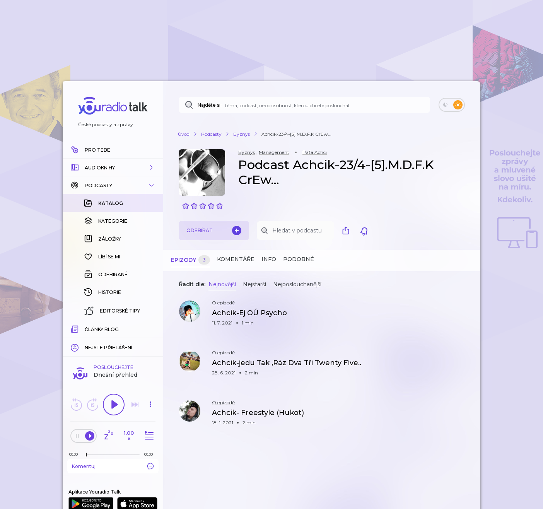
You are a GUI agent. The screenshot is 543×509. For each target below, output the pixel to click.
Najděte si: (210, 105)
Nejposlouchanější (297, 284)
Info (268, 259)
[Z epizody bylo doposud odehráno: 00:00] (75, 328)
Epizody (190, 260)
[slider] (86, 328)
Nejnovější (222, 284)
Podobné (298, 259)
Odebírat (213, 230)
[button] (113, 167)
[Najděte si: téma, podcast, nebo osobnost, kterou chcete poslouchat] (304, 105)
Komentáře (235, 259)
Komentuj (113, 339)
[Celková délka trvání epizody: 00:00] (150, 328)
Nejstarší (254, 284)
